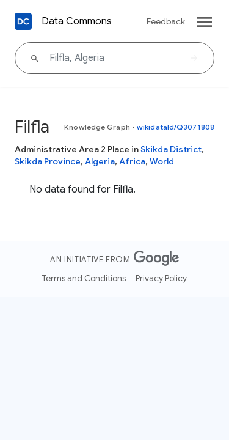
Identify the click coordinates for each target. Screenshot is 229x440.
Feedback (166, 21)
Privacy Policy (161, 278)
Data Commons (77, 21)
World (162, 161)
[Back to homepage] (23, 21)
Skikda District (171, 149)
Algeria (100, 161)
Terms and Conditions (84, 278)
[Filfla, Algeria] (114, 58)
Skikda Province (48, 161)
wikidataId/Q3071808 (175, 126)
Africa (132, 161)
